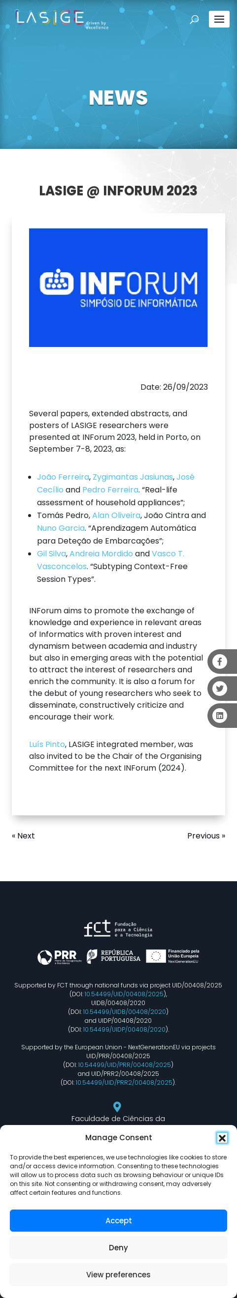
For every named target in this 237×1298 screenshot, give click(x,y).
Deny (118, 1247)
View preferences (118, 1274)
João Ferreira (63, 477)
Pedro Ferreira (110, 489)
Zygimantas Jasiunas (133, 477)
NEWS (118, 98)
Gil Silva (51, 553)
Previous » (206, 835)
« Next (23, 835)
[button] (222, 1138)
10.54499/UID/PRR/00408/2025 (124, 1065)
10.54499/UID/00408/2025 (124, 994)
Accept (118, 1220)
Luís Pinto (47, 744)
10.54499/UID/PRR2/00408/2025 (124, 1082)
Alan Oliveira (116, 515)
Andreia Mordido (101, 553)
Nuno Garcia (61, 528)
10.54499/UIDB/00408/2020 (124, 1012)
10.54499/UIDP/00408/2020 (124, 1029)
